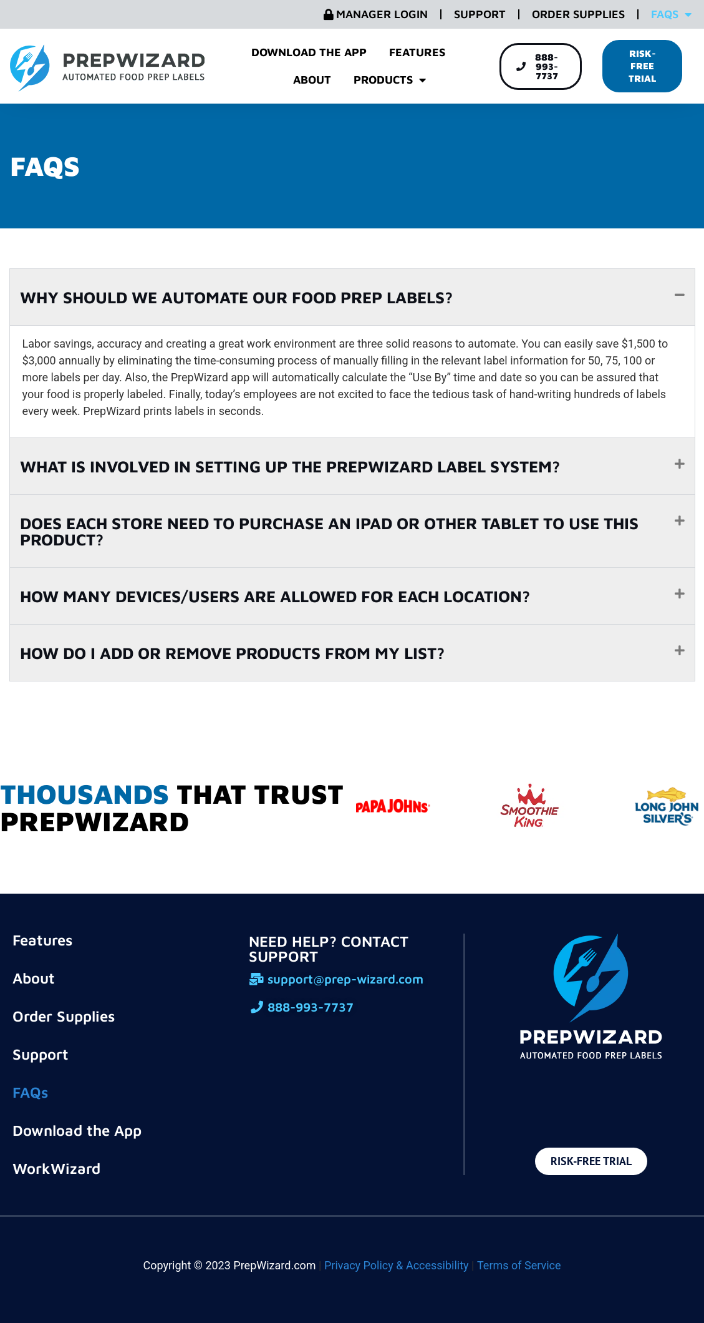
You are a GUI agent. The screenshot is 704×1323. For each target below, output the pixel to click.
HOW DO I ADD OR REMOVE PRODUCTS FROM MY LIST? (232, 652)
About (312, 79)
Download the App (309, 52)
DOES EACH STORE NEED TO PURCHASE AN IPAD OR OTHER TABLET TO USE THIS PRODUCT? (329, 531)
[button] (352, 297)
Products (390, 80)
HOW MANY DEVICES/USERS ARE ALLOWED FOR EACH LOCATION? (275, 596)
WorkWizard (56, 1168)
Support (480, 14)
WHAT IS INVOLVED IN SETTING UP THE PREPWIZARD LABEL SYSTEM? (290, 466)
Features (417, 52)
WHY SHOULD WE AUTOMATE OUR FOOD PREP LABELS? (236, 297)
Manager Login (376, 14)
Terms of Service (519, 1265)
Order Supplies (578, 14)
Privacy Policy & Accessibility (396, 1265)
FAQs (671, 14)
